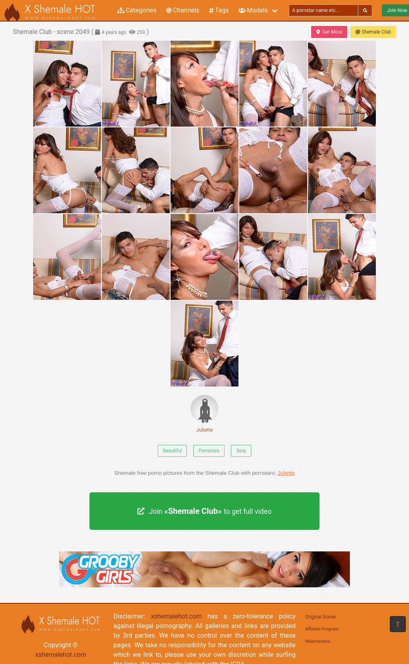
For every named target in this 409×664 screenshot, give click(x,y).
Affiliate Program (322, 629)
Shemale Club (373, 32)
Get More (329, 32)
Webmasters (317, 641)
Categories (137, 10)
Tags (219, 10)
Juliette (204, 414)
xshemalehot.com (60, 654)
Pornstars (209, 451)
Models (253, 10)
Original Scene (320, 617)
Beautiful (172, 451)
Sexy (241, 451)
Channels (182, 10)
